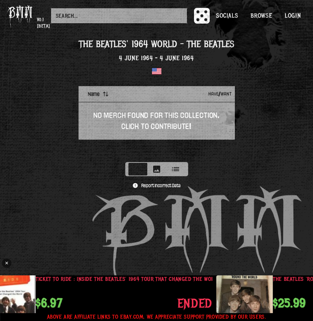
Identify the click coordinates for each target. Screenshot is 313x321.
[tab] (137, 169)
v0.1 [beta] (43, 23)
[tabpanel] (156, 121)
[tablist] (156, 169)
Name (98, 94)
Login (293, 16)
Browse (261, 16)
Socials (227, 16)
